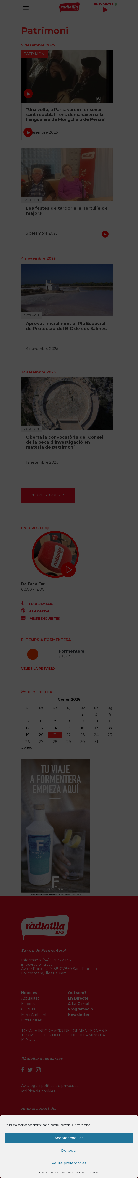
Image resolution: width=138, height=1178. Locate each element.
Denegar (69, 1150)
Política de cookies (47, 1172)
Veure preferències (69, 1163)
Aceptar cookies (69, 1138)
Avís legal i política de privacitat (81, 1172)
